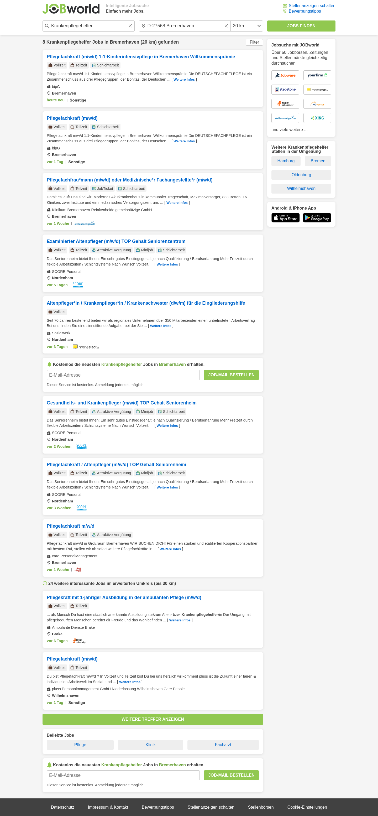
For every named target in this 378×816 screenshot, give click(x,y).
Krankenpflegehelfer (68, 42)
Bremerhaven (124, 42)
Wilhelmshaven (301, 188)
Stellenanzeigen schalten (312, 5)
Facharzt (223, 744)
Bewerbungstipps (305, 11)
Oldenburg (301, 175)
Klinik (150, 744)
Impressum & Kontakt (108, 807)
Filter (254, 42)
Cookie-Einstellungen (307, 807)
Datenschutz (62, 807)
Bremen (318, 161)
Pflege (80, 744)
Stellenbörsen (261, 807)
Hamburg (286, 161)
